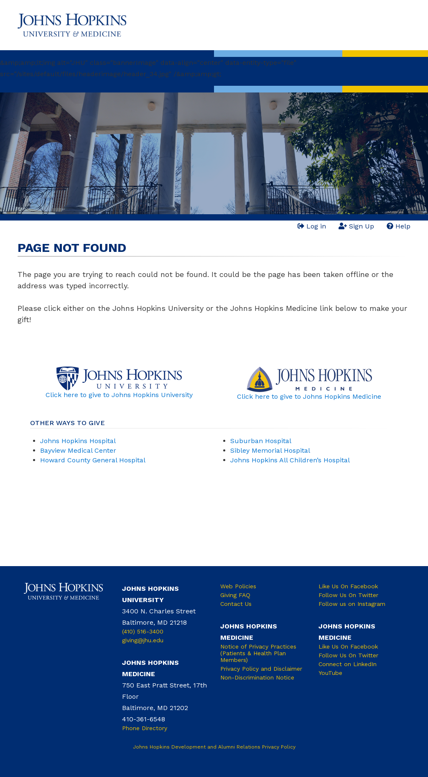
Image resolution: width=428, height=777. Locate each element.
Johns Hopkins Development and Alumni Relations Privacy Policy (214, 747)
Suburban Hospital (260, 441)
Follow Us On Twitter (348, 595)
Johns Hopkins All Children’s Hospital (290, 460)
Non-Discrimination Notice (257, 677)
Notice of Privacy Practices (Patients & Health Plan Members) (258, 653)
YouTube (330, 672)
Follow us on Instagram (351, 603)
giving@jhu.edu (142, 640)
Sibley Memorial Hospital (270, 450)
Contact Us (236, 603)
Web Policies (238, 586)
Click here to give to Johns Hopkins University (119, 395)
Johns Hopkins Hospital (78, 441)
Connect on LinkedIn (347, 664)
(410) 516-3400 (142, 631)
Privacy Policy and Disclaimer (261, 668)
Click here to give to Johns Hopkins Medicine (309, 396)
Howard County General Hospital (92, 460)
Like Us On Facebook (348, 586)
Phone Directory (144, 728)
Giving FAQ (235, 595)
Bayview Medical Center (78, 450)
